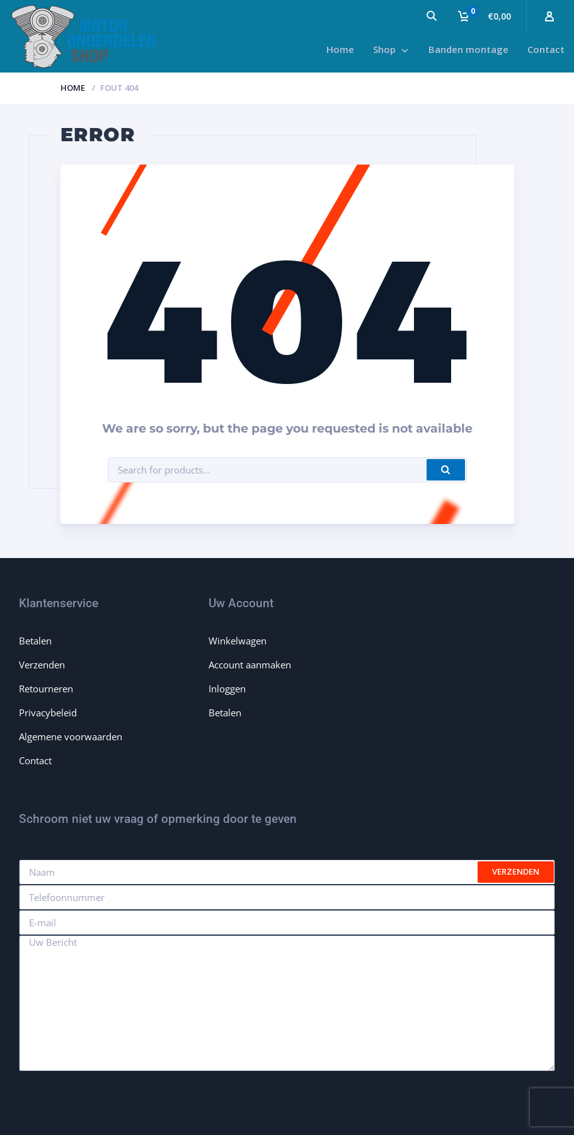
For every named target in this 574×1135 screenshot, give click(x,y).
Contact (35, 760)
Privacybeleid (48, 712)
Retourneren (46, 688)
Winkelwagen (238, 640)
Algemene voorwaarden (70, 736)
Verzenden (42, 664)
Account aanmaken (250, 664)
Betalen (35, 640)
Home (72, 87)
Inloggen (227, 688)
